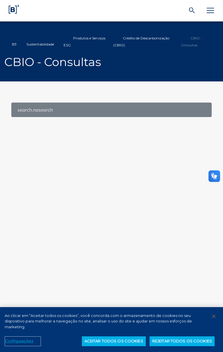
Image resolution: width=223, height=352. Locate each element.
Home (8, 42)
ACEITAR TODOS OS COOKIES (113, 342)
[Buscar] (192, 11)
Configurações (19, 342)
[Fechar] (213, 317)
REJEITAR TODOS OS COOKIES (182, 342)
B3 (14, 44)
